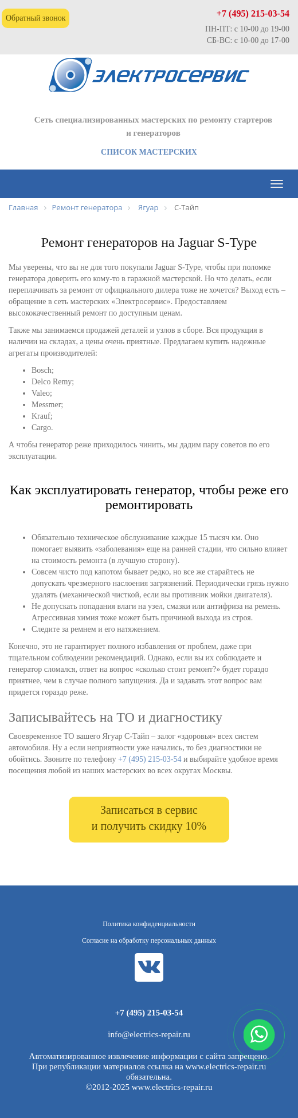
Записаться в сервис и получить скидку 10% (149, 818)
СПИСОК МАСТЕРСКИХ (149, 152)
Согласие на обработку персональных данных (149, 940)
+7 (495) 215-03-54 (253, 13)
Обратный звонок (35, 18)
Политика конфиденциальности (149, 924)
